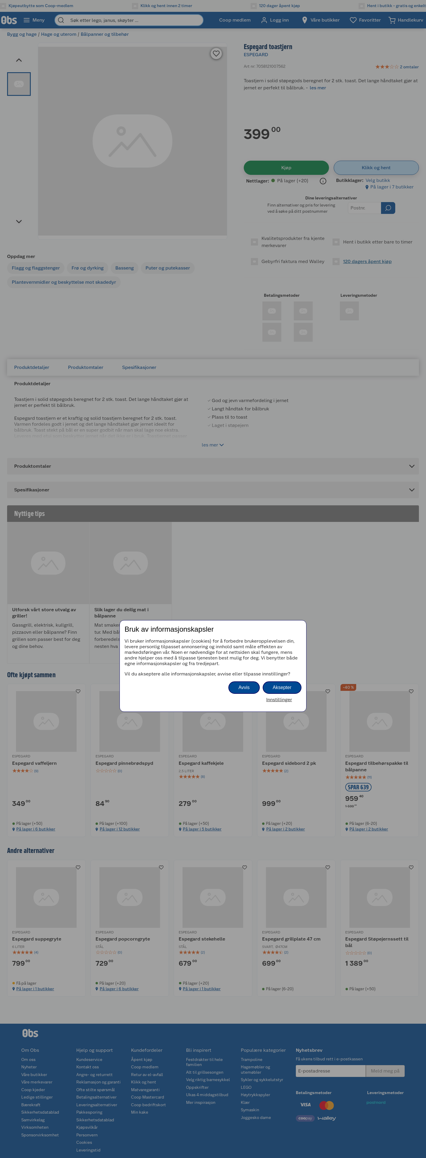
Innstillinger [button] (279, 699)
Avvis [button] (244, 687)
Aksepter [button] (282, 687)
